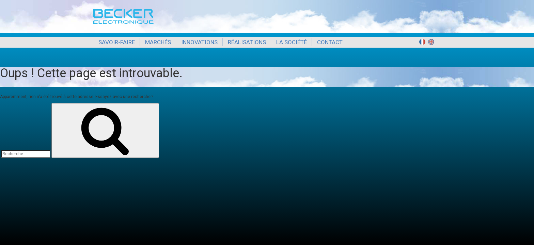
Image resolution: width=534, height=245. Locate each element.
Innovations (199, 42)
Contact (330, 42)
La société (291, 42)
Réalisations (247, 42)
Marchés (158, 42)
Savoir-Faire (116, 42)
